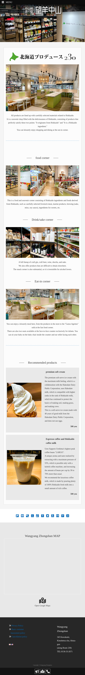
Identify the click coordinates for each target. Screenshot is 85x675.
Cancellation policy (19, 637)
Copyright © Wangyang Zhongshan (42, 665)
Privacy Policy (17, 626)
